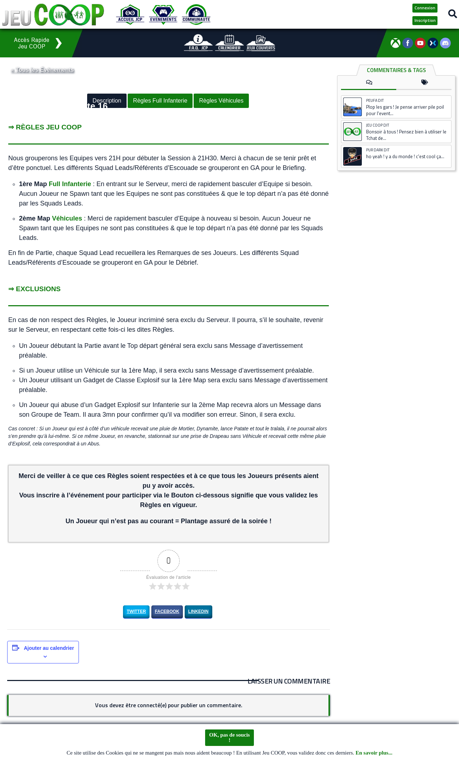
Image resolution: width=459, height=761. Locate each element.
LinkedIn (198, 611)
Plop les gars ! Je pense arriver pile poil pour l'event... (405, 110)
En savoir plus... (374, 753)
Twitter (136, 611)
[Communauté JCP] (196, 14)
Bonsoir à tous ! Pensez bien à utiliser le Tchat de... (406, 135)
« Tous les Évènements (42, 70)
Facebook (167, 611)
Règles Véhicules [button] (221, 101)
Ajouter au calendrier (49, 648)
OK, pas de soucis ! (229, 737)
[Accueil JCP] (130, 14)
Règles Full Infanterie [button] (160, 101)
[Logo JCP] (53, 14)
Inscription (425, 20)
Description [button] (107, 101)
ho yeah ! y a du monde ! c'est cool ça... (405, 156)
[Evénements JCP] (163, 14)
